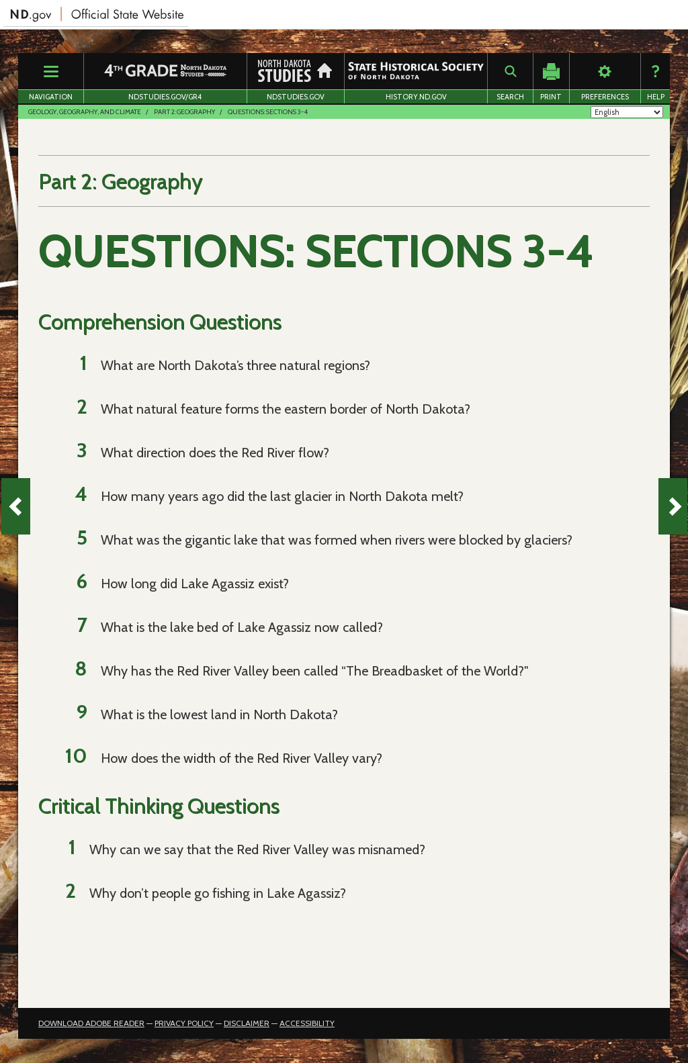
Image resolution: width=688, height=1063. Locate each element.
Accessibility (307, 1023)
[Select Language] (627, 112)
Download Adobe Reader (91, 1023)
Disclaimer (246, 1023)
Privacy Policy (184, 1023)
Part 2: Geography (184, 111)
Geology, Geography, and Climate (84, 111)
